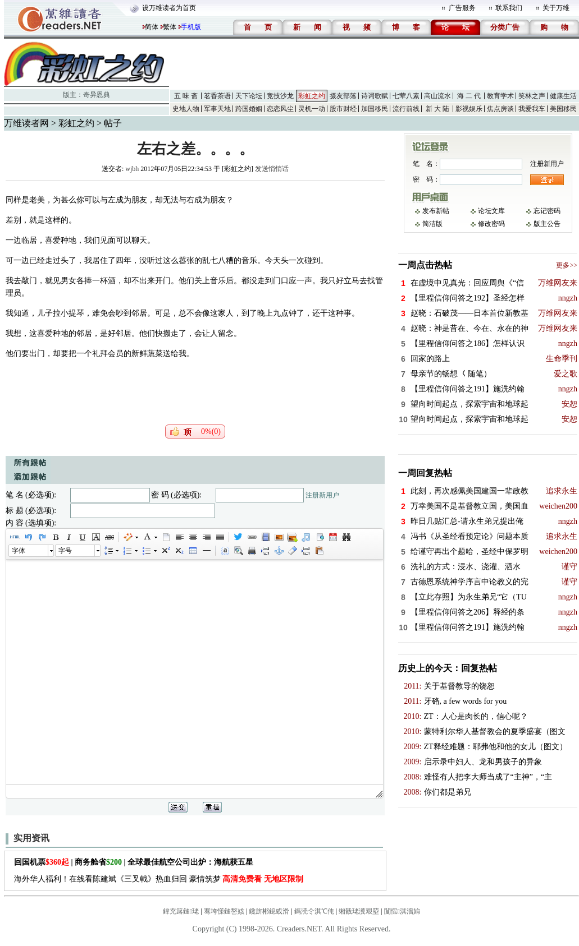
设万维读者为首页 (169, 8)
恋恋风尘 (280, 109)
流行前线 (406, 109)
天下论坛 (248, 96)
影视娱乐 (468, 109)
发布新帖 (435, 211)
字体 (18, 551)
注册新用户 (322, 495)
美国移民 (563, 109)
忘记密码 (547, 211)
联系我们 (508, 8)
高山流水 (437, 96)
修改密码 (491, 224)
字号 (65, 551)
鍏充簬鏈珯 (181, 911)
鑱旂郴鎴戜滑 (269, 911)
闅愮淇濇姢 (402, 911)
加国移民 (374, 109)
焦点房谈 (500, 109)
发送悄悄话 (272, 169)
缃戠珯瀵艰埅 (359, 911)
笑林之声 (531, 96)
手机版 (191, 27)
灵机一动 (311, 109)
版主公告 (547, 224)
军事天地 (217, 109)
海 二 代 (469, 96)
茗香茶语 (217, 96)
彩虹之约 (311, 96)
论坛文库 (491, 211)
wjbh (132, 169)
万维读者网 (26, 123)
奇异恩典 (96, 95)
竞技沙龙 (280, 96)
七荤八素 (406, 96)
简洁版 (432, 224)
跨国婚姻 (248, 109)
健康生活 (563, 96)
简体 (151, 27)
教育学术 (500, 96)
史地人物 (185, 109)
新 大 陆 (437, 109)
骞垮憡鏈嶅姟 (224, 911)
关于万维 (555, 8)
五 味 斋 (186, 96)
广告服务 (462, 8)
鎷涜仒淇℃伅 (314, 911)
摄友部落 (343, 96)
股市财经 (343, 109)
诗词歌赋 (374, 96)
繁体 (169, 27)
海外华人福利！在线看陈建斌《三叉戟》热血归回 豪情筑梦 (158, 879)
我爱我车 (531, 109)
